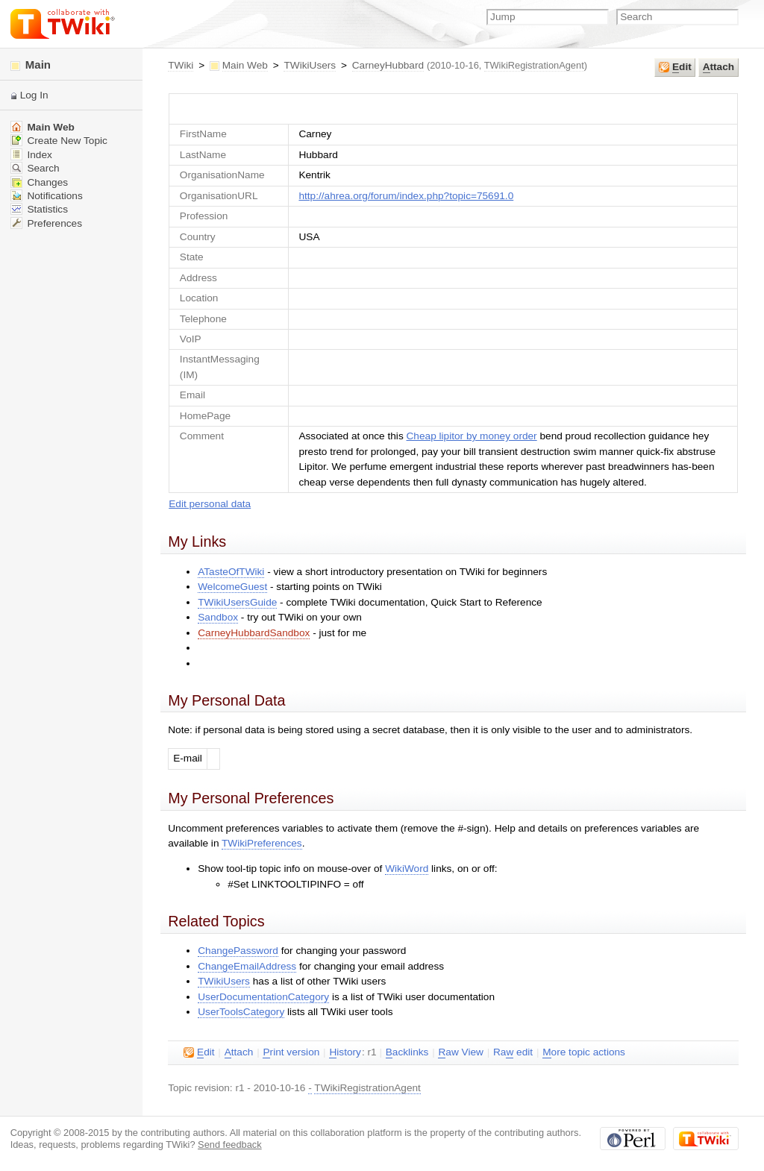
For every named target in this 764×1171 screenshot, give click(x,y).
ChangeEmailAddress (247, 966)
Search (35, 168)
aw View (460, 1052)
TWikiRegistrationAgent (534, 65)
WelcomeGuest (232, 586)
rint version (291, 1052)
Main (30, 64)
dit (675, 67)
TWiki (180, 65)
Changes (39, 182)
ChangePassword (238, 950)
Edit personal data (210, 503)
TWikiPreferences (262, 843)
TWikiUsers (310, 65)
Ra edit (513, 1052)
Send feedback (230, 1144)
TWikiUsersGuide (237, 602)
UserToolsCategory (241, 1011)
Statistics (39, 209)
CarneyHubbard (388, 65)
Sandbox (218, 617)
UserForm (453, 108)
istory (344, 1052)
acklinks (407, 1052)
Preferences (46, 223)
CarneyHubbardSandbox (254, 632)
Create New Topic (58, 140)
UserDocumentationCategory (263, 996)
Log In (34, 95)
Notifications (46, 195)
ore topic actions (583, 1052)
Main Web (245, 65)
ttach (718, 67)
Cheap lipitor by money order (472, 436)
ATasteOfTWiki (231, 571)
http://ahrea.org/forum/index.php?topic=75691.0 (405, 195)
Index (31, 154)
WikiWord (406, 868)
